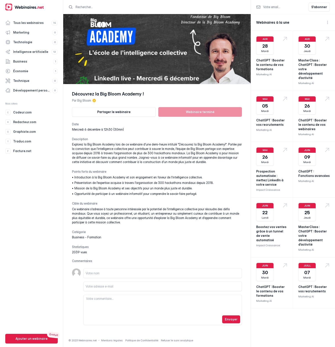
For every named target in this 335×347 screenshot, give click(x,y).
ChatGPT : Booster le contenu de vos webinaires (312, 124)
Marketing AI (264, 74)
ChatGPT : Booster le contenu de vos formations (270, 64)
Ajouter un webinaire (32, 338)
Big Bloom (84, 100)
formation (94, 237)
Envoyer (231, 319)
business (78, 237)
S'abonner (319, 7)
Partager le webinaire (114, 112)
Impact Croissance (268, 189)
